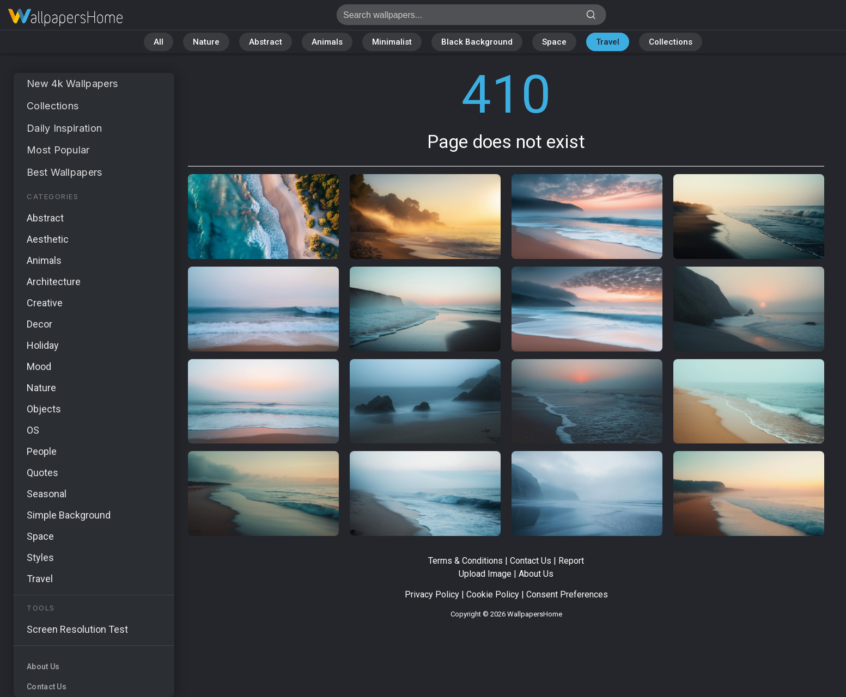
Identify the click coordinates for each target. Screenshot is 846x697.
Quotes (42, 472)
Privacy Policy (432, 594)
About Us (43, 666)
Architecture (54, 281)
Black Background (477, 42)
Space (554, 42)
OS (33, 430)
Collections (670, 42)
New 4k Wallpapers (72, 83)
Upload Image (485, 574)
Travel (607, 42)
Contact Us (46, 686)
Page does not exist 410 (65, 18)
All (158, 42)
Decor (39, 324)
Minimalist (392, 42)
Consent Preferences (567, 594)
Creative (45, 303)
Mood (39, 366)
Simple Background (69, 515)
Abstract (265, 42)
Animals (327, 42)
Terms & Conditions (465, 561)
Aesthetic (48, 239)
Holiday (43, 345)
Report (571, 561)
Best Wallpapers (64, 172)
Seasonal (46, 493)
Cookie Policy (492, 594)
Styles (40, 557)
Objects (44, 409)
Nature (206, 42)
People (42, 451)
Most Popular (58, 150)
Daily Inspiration (64, 128)
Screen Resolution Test (77, 629)
